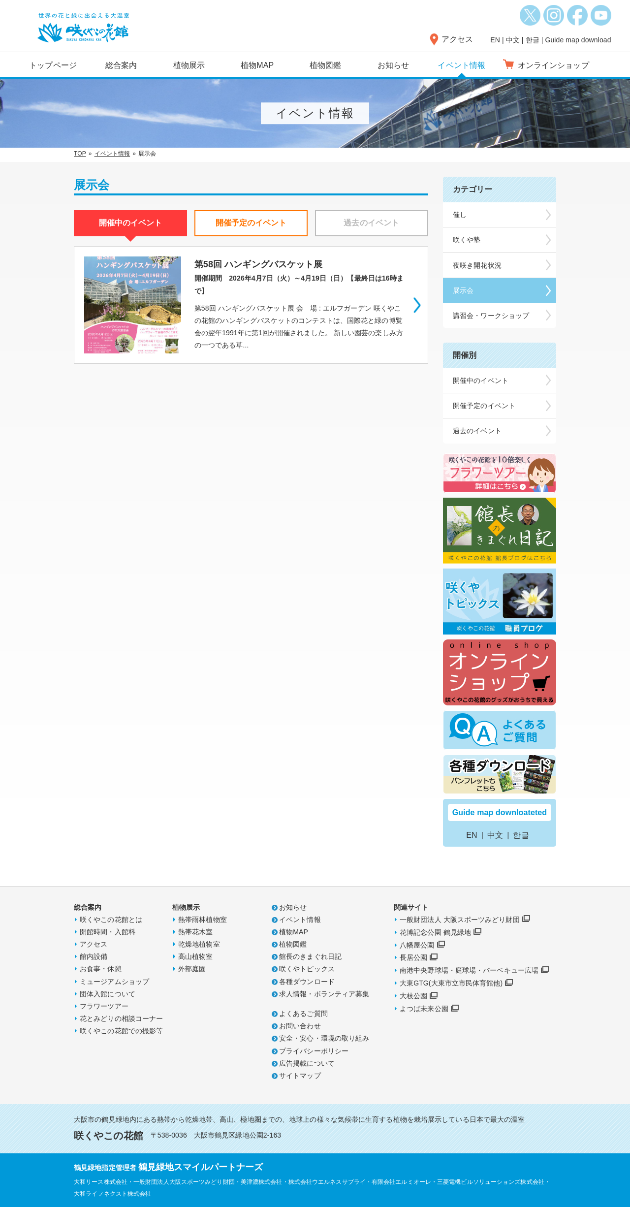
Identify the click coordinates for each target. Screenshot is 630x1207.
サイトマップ (300, 1076)
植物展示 (189, 65)
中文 (513, 40)
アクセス (457, 39)
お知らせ (393, 65)
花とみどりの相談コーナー (121, 1018)
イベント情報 (461, 65)
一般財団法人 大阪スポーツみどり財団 (460, 919)
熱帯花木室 (195, 932)
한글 (532, 40)
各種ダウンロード (307, 981)
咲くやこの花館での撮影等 (121, 1031)
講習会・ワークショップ (491, 315)
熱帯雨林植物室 (202, 919)
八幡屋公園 (417, 945)
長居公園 (413, 957)
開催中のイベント (480, 380)
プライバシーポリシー (313, 1051)
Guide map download (578, 40)
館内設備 (93, 956)
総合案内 (121, 65)
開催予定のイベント (484, 406)
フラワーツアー (104, 1006)
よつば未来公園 (424, 1009)
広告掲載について (307, 1063)
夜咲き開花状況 (477, 265)
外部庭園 (192, 969)
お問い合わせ (300, 1026)
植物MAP (257, 65)
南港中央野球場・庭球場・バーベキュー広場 (469, 970)
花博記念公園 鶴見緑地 (435, 932)
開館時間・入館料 (107, 932)
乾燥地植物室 (199, 944)
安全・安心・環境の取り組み (324, 1038)
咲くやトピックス (307, 969)
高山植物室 (195, 956)
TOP (80, 153)
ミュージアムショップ (114, 981)
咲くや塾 (466, 240)
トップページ (53, 65)
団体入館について (107, 994)
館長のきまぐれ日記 (310, 956)
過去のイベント (477, 431)
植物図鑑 (325, 65)
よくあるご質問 (303, 1013)
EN (495, 40)
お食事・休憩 (101, 969)
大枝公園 (413, 996)
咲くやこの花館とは (111, 919)
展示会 (463, 290)
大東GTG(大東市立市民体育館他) (451, 983)
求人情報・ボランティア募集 (324, 994)
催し (460, 215)
